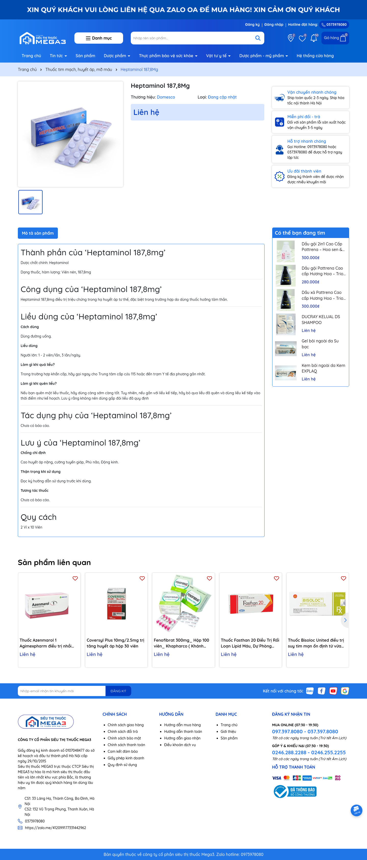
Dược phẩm (115, 55)
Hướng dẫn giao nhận (182, 738)
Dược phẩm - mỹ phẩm (262, 55)
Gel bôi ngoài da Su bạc (320, 343)
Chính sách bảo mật (124, 738)
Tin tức (57, 55)
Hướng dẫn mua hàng (182, 725)
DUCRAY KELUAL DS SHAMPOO (321, 319)
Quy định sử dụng (122, 764)
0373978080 (334, 24)
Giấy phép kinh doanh (126, 758)
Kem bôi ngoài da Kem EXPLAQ (323, 368)
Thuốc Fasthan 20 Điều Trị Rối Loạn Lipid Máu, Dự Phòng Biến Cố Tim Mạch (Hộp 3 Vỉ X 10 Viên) (250, 643)
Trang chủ (31, 55)
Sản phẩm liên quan (54, 562)
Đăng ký (252, 24)
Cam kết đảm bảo (123, 751)
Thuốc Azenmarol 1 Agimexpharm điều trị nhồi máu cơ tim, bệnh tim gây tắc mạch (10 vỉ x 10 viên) (48, 643)
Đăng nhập (274, 24)
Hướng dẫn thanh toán (183, 731)
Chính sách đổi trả (123, 731)
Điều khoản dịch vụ (180, 745)
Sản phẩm (85, 55)
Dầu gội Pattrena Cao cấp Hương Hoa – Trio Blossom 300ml (322, 271)
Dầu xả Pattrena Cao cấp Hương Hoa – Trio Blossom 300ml (322, 295)
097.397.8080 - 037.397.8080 (305, 731)
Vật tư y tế (217, 55)
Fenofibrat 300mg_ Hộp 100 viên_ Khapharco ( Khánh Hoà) (181, 643)
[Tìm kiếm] (258, 38)
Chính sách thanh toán (126, 745)
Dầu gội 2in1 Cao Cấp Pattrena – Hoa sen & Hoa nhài (322, 247)
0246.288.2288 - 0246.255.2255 (309, 752)
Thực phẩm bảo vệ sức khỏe (166, 55)
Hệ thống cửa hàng (315, 55)
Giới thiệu (228, 731)
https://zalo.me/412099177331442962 (55, 828)
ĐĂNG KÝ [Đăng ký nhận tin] (118, 691)
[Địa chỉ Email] (74, 691)
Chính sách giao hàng (126, 725)
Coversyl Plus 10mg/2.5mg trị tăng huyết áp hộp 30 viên (115, 643)
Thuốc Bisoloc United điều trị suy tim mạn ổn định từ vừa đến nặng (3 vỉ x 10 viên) (316, 643)
